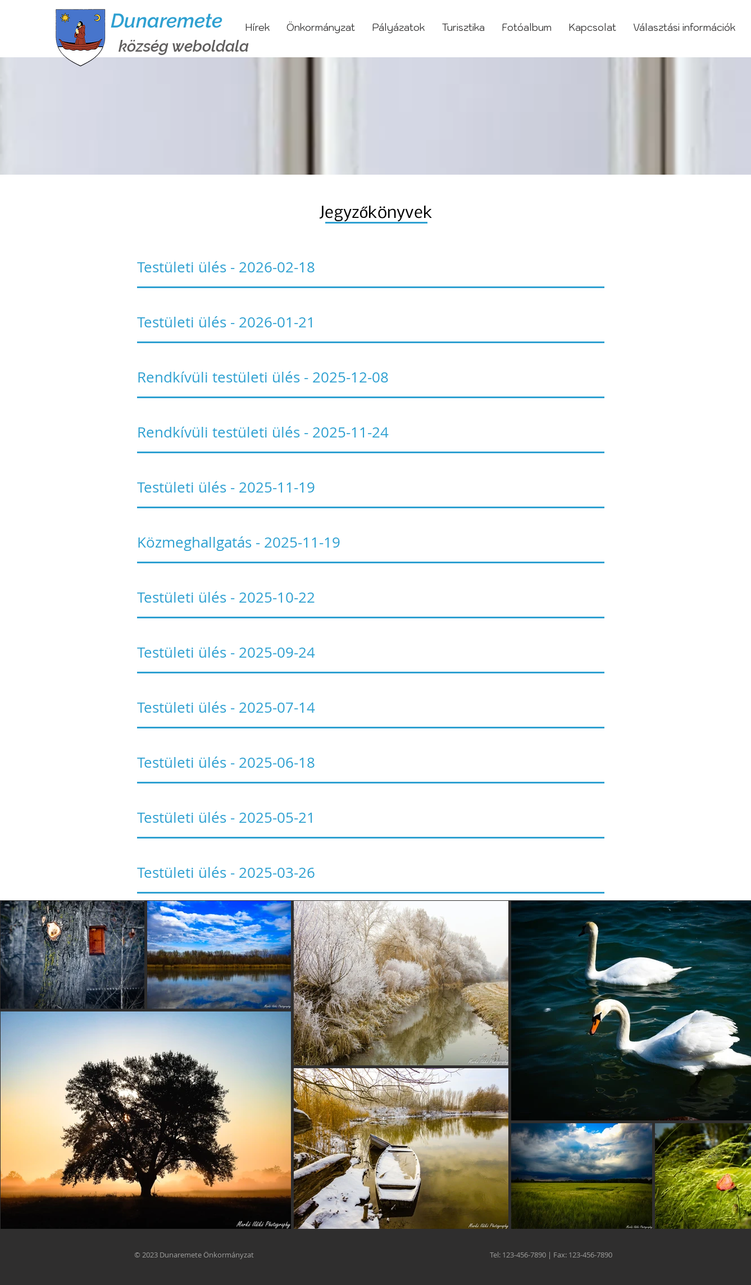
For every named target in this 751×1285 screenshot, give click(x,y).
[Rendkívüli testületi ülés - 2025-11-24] (370, 432)
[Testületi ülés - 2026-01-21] (370, 322)
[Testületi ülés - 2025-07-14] (370, 707)
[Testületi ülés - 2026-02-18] (370, 267)
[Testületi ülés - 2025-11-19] (370, 487)
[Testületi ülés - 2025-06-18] (370, 762)
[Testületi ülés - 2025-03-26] (370, 873)
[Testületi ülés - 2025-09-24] (370, 652)
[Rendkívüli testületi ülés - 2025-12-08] (370, 377)
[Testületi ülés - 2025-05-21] (370, 818)
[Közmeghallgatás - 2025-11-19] (370, 542)
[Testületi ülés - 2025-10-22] (370, 597)
